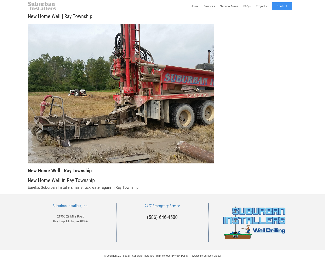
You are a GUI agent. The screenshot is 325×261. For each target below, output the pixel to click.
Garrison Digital (212, 255)
